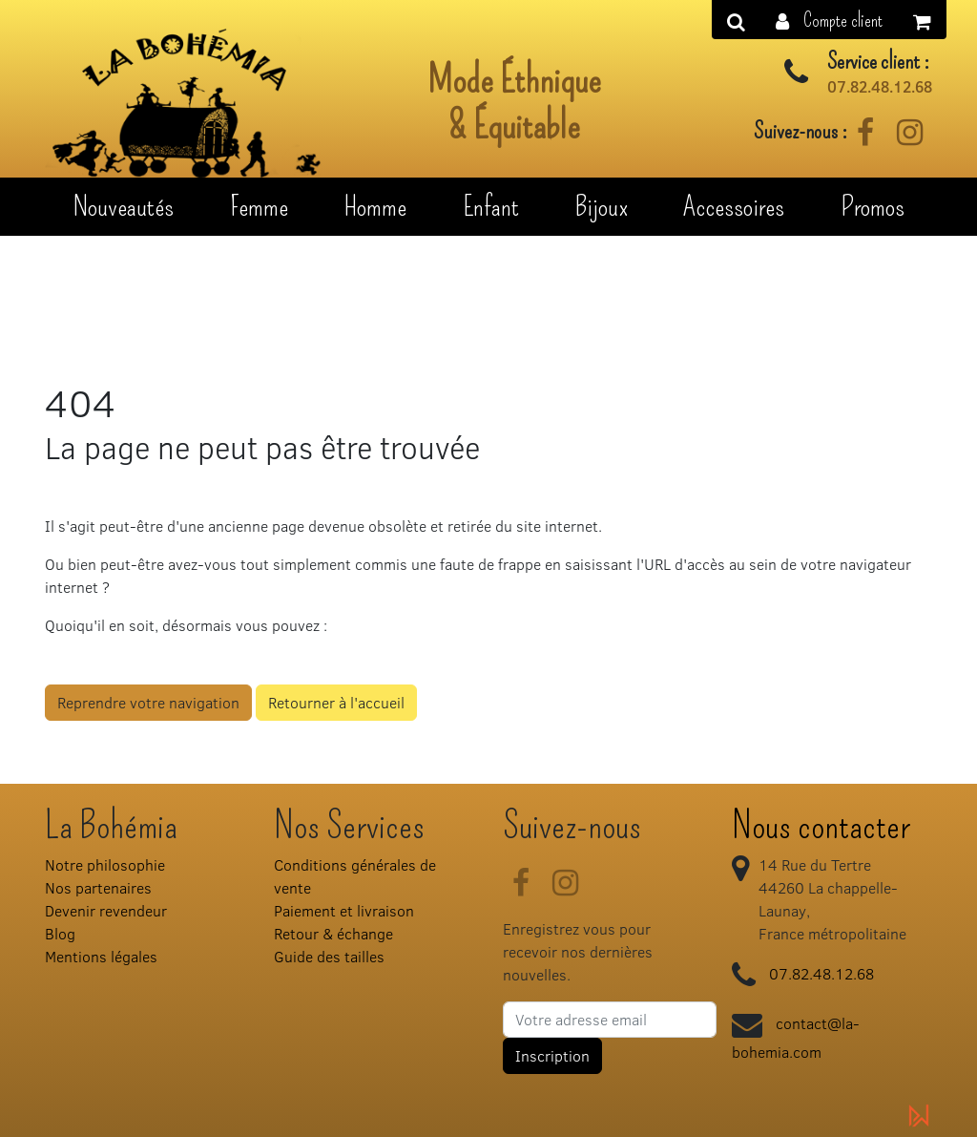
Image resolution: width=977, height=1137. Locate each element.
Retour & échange (333, 933)
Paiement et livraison (344, 910)
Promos (872, 206)
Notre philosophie (105, 864)
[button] (829, 19)
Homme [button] (374, 206)
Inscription (552, 1055)
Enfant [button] (491, 206)
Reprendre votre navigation (148, 702)
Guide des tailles (329, 956)
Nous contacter (821, 826)
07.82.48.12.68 (879, 86)
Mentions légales (101, 956)
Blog (60, 933)
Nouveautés (123, 206)
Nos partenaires (98, 887)
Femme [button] (259, 206)
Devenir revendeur (106, 910)
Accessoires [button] (733, 206)
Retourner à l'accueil (336, 702)
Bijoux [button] (601, 206)
